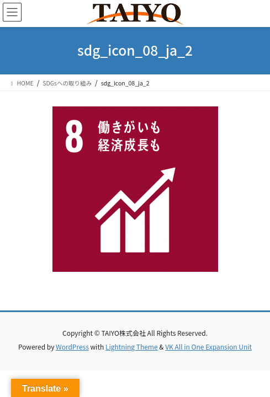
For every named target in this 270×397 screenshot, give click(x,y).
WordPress (72, 346)
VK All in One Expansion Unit (208, 346)
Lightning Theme (131, 346)
